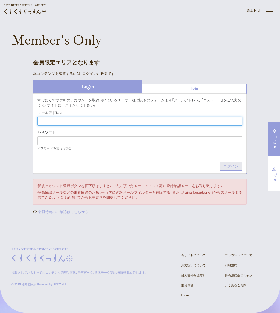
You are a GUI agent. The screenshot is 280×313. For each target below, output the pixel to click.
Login (185, 295)
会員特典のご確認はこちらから (63, 212)
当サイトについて (193, 255)
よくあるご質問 (235, 285)
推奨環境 (187, 285)
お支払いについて (193, 265)
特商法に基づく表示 (238, 275)
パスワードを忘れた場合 (54, 148)
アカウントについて (238, 255)
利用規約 (231, 265)
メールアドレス (50, 113)
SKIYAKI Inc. (61, 284)
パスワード (46, 132)
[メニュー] (259, 10)
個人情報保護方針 (193, 275)
